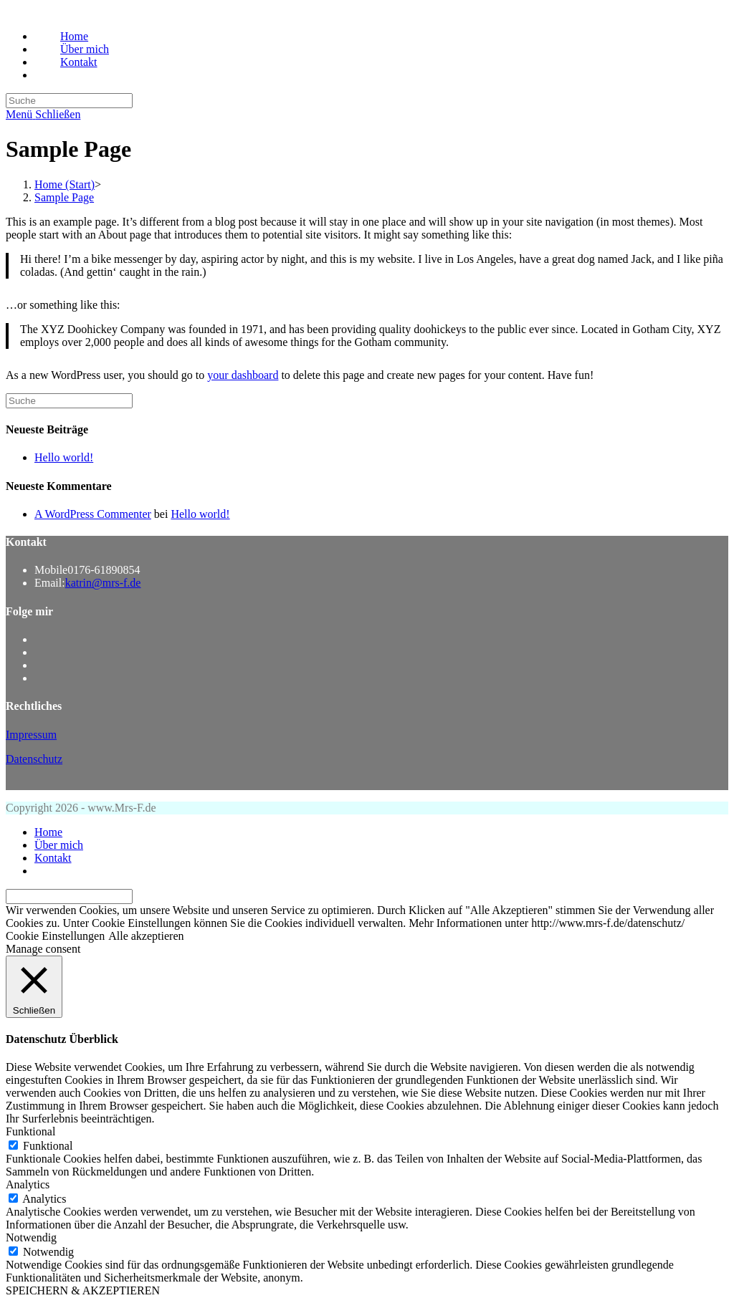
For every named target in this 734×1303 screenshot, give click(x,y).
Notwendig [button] (31, 1237)
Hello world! (63, 457)
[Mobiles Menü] (43, 114)
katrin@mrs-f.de (103, 583)
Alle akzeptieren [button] (146, 936)
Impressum (31, 735)
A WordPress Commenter (92, 514)
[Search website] (60, 75)
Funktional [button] (30, 1131)
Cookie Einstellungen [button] (55, 936)
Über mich (58, 845)
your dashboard (242, 375)
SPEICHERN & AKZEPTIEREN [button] (83, 1290)
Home (48, 832)
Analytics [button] (27, 1184)
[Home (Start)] (64, 184)
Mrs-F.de (26, 12)
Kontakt (53, 858)
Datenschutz (34, 759)
